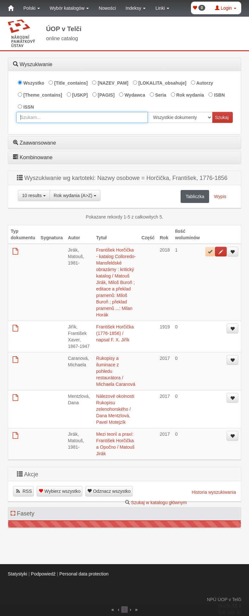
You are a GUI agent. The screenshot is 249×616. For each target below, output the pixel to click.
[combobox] (82, 117)
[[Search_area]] (180, 117)
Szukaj (222, 117)
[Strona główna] (10, 8)
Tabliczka (194, 196)
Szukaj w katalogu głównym (159, 502)
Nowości (107, 8)
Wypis (220, 196)
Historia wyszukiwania (214, 492)
